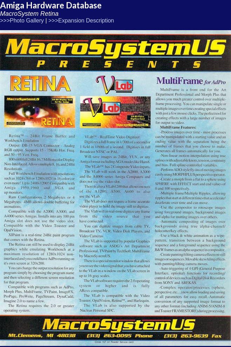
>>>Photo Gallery (22, 21)
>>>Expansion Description (81, 21)
